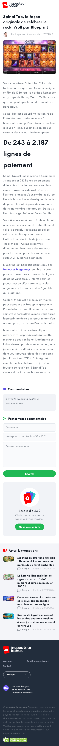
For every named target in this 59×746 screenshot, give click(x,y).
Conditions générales (37, 661)
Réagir (23, 569)
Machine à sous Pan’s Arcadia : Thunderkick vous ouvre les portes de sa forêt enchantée (36, 561)
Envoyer (29, 474)
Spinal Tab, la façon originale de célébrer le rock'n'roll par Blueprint (25, 22)
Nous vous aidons (29, 527)
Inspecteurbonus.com (16, 707)
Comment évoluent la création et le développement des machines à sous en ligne (36, 601)
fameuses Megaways (16, 269)
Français (17, 675)
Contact (7, 666)
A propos (7, 661)
